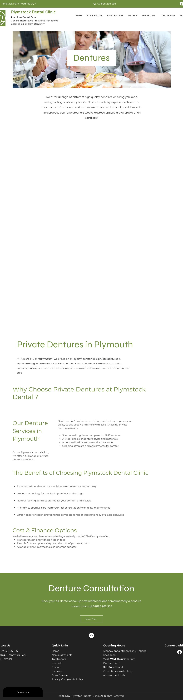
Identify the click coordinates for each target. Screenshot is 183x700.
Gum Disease (60, 675)
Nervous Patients (62, 654)
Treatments (59, 658)
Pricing (56, 667)
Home (55, 650)
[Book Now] (91, 618)
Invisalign (57, 671)
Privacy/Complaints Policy (67, 679)
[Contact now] (23, 692)
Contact (56, 663)
